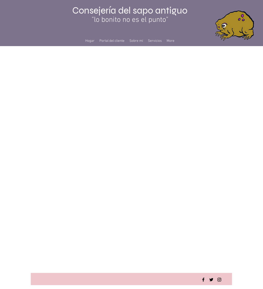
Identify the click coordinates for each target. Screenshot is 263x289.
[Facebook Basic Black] (203, 279)
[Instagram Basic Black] (219, 279)
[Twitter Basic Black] (211, 279)
